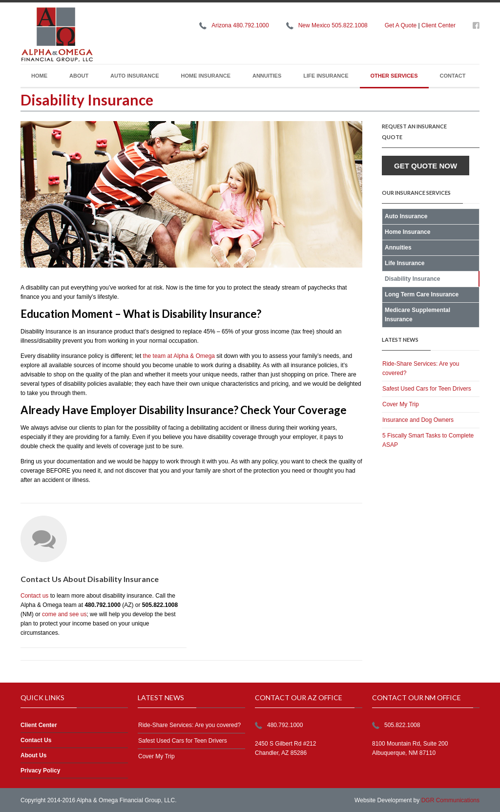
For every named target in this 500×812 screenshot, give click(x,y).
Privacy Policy (40, 770)
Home (39, 76)
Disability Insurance (412, 278)
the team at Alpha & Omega (179, 356)
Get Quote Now (425, 166)
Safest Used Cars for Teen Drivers (426, 388)
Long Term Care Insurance (421, 294)
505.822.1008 (402, 725)
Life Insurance (325, 76)
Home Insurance (205, 76)
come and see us (64, 614)
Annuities (266, 76)
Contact (453, 76)
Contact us (34, 595)
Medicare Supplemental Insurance (417, 315)
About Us (33, 755)
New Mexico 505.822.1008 (333, 25)
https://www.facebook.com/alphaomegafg (476, 27)
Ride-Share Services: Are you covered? (420, 368)
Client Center (438, 25)
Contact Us (36, 740)
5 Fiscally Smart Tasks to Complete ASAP (428, 440)
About (78, 76)
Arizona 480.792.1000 (240, 25)
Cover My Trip (400, 404)
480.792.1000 (285, 725)
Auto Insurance (134, 76)
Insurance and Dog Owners (418, 419)
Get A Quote (401, 25)
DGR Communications (450, 800)
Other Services (394, 76)
